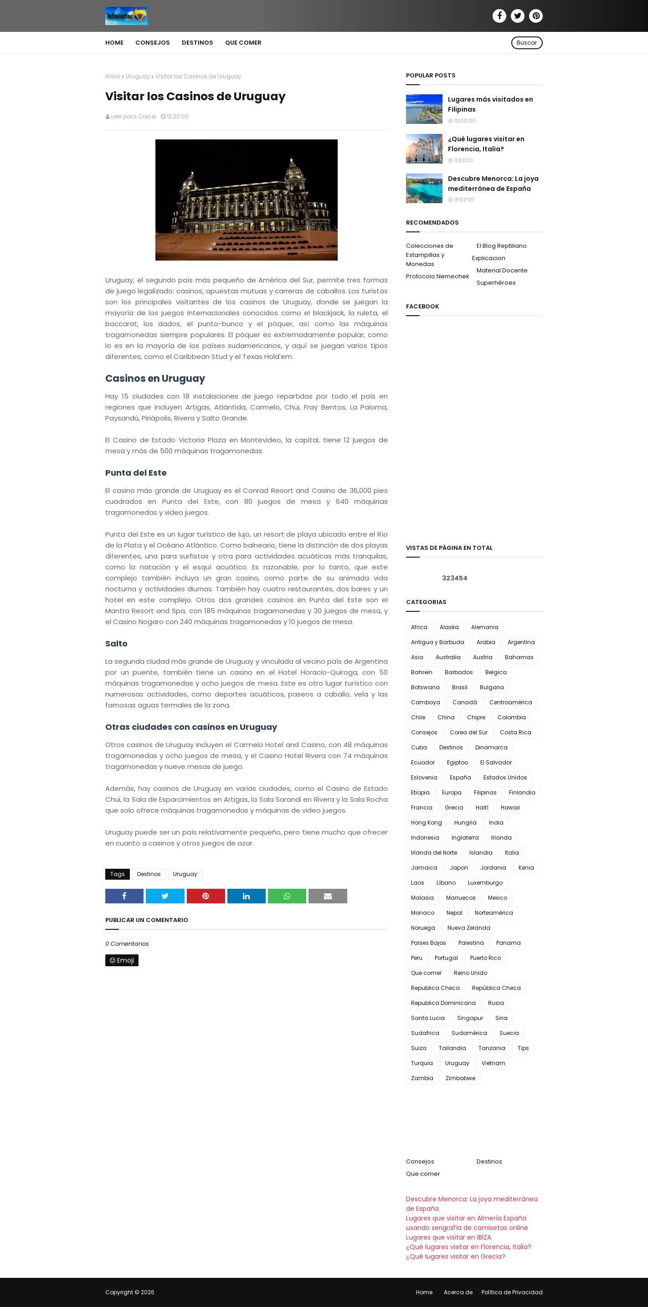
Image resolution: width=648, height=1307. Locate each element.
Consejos (424, 732)
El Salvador (496, 762)
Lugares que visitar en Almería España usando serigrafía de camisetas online (467, 1223)
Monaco (422, 913)
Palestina (471, 943)
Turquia (422, 1063)
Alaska (449, 627)
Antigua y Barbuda (437, 642)
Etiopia (420, 792)
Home (424, 1292)
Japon (459, 867)
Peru (416, 958)
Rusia (496, 1003)
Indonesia (425, 837)
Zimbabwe (460, 1078)
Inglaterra (465, 837)
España (460, 777)
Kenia (526, 867)
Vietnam (493, 1063)
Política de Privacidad (512, 1292)
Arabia (486, 642)
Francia (421, 807)
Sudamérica (469, 1033)
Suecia (509, 1033)
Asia (417, 657)
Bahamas (519, 657)
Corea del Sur (469, 732)
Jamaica (424, 867)
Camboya (425, 702)
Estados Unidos (505, 777)
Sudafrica (425, 1033)
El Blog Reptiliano (502, 245)
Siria (501, 1018)
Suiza (419, 1048)
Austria (483, 657)
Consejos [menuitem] (152, 42)
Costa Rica (515, 732)
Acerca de (458, 1292)
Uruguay (138, 76)
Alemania (485, 627)
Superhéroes (496, 282)
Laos (417, 883)
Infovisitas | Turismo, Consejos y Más (207, 1292)
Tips (523, 1048)
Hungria (465, 822)
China (446, 717)
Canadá (465, 702)
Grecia (454, 807)
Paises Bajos (428, 943)
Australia (448, 657)
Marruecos (461, 898)
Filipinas (485, 792)
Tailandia (452, 1048)
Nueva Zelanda (468, 928)
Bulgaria (492, 687)
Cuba (419, 747)
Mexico (497, 898)
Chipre (476, 717)
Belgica (496, 672)
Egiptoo (457, 762)
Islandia (481, 852)
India (496, 822)
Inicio (112, 76)
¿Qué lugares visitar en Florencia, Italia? (486, 144)
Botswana (425, 687)
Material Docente (502, 270)
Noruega (423, 928)
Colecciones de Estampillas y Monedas (429, 254)
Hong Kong (426, 822)
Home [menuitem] (114, 42)
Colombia (512, 717)
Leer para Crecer (133, 116)
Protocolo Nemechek (437, 276)
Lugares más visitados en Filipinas (490, 104)
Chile (418, 717)
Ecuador (423, 762)
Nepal (455, 913)
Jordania (493, 867)
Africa (419, 627)
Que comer (426, 973)
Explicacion (488, 258)
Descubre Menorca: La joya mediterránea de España (493, 183)
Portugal (446, 958)
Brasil (460, 687)
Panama (508, 943)
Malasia (422, 898)
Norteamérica (494, 913)
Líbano (446, 883)
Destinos (149, 874)
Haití (482, 807)
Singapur (470, 1018)
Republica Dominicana (443, 1003)
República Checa (496, 988)
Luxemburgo (485, 883)
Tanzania (491, 1048)
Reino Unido (470, 973)
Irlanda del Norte (434, 852)
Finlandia (522, 792)
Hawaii (510, 807)
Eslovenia (424, 777)
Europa (452, 792)
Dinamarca (491, 747)
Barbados (459, 672)
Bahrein (421, 672)
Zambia (422, 1078)
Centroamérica (510, 702)
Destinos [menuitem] (197, 42)
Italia (512, 852)
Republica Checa (435, 988)
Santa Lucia (428, 1018)
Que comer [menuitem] (243, 42)
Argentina (521, 642)
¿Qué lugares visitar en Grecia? (455, 1256)
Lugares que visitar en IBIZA (448, 1237)
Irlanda (501, 837)
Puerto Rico (485, 958)
